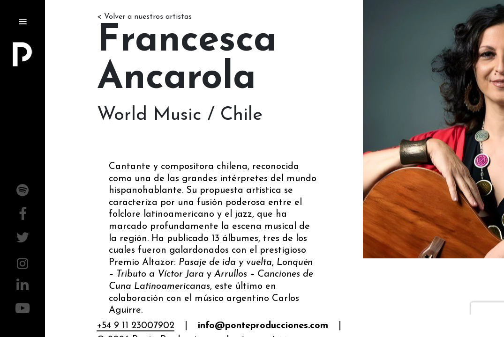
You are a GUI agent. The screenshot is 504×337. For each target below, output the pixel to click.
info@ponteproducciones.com (263, 325)
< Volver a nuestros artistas (144, 17)
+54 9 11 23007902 (135, 325)
